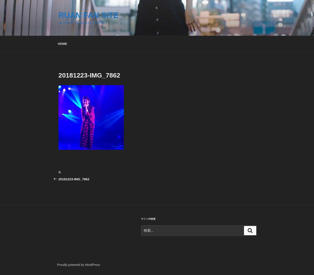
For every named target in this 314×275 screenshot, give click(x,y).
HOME (62, 44)
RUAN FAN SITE (88, 15)
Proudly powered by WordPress (78, 265)
